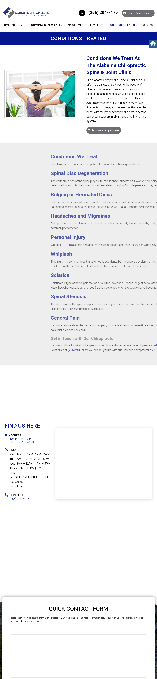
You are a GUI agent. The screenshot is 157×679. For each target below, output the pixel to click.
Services (94, 24)
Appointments (77, 24)
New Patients (56, 24)
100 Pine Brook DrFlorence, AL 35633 (22, 441)
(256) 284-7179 (99, 12)
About (16, 24)
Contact (149, 24)
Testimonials (37, 24)
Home (6, 24)
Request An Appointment (138, 13)
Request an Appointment (103, 130)
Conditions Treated (122, 24)
